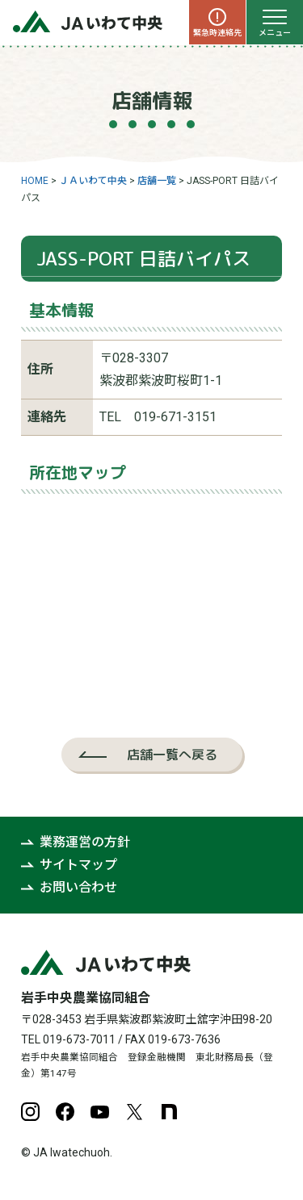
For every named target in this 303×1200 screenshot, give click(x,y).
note (169, 1111)
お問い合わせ (78, 887)
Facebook (65, 1111)
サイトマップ (78, 864)
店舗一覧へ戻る (172, 754)
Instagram (30, 1111)
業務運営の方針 (85, 842)
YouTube (99, 1111)
